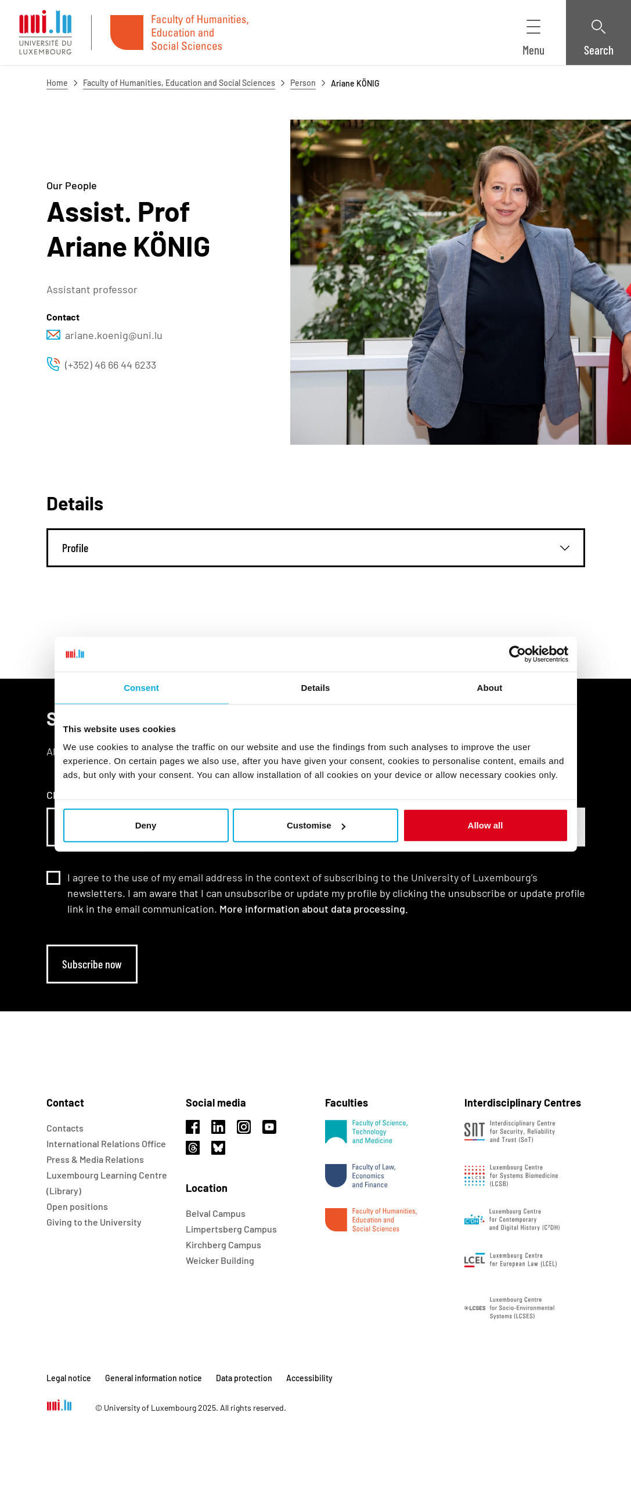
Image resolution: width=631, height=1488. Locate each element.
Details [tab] (315, 687)
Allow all (485, 825)
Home (57, 83)
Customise (316, 825)
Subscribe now (92, 964)
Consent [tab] (141, 687)
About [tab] (490, 687)
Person (303, 83)
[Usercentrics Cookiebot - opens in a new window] (517, 653)
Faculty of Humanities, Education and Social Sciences (179, 83)
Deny (146, 825)
